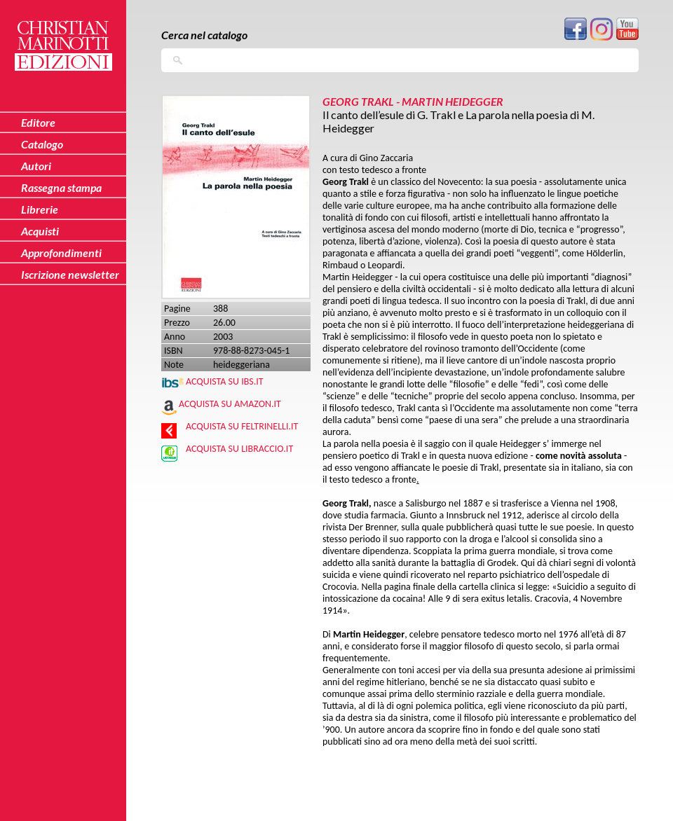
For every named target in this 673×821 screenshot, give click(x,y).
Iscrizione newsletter (70, 274)
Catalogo (42, 144)
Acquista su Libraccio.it (239, 449)
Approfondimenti (61, 252)
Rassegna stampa (61, 187)
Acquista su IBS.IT (225, 381)
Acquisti (40, 230)
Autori (36, 165)
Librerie (39, 209)
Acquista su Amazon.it (230, 404)
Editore (38, 122)
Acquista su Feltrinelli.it (242, 426)
